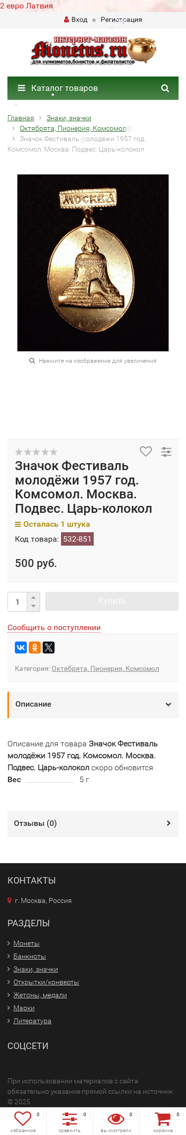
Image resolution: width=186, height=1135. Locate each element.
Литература (32, 1021)
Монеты (26, 943)
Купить (112, 601)
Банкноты (29, 956)
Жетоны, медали (40, 995)
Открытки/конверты (46, 982)
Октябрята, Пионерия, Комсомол (105, 668)
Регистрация (121, 19)
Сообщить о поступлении (54, 627)
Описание (33, 704)
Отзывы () (35, 823)
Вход (75, 19)
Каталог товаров (58, 88)
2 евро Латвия (26, 5)
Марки (24, 1008)
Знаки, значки (35, 969)
